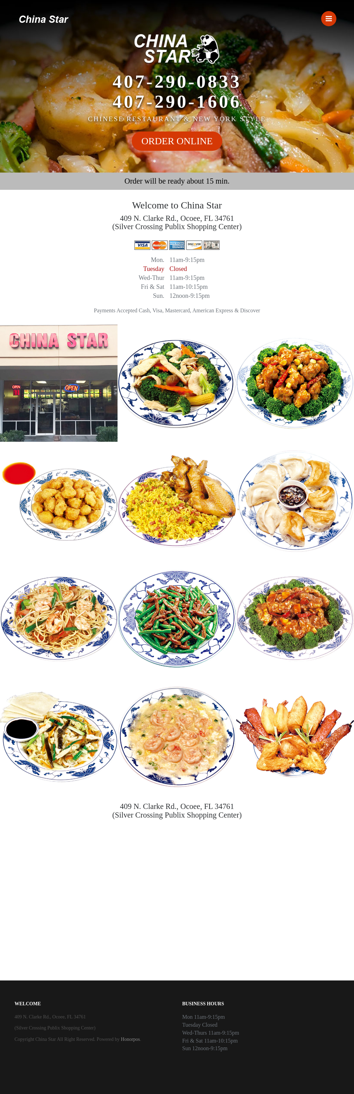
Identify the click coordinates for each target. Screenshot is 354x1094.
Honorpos (130, 1039)
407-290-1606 (177, 101)
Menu (331, 15)
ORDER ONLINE (177, 141)
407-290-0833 (177, 81)
